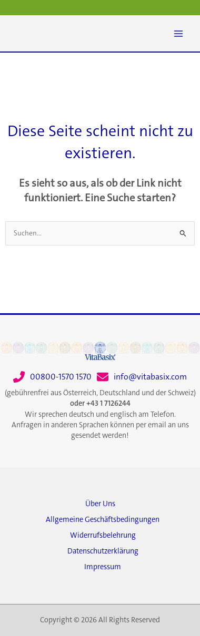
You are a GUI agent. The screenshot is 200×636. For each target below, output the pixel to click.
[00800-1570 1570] (52, 377)
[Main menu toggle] (178, 34)
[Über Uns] (100, 507)
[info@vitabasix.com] (142, 377)
